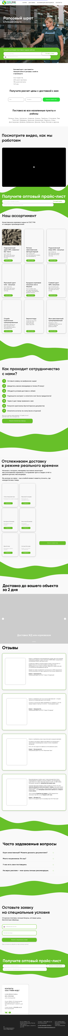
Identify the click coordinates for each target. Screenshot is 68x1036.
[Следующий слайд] (65, 619)
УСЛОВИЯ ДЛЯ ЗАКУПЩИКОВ (45, 2)
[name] (27, 53)
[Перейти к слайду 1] (32, 641)
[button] (8, 260)
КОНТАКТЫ (59, 2)
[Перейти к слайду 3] (35, 641)
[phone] (28, 204)
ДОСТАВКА (32, 2)
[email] (28, 201)
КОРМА (25, 2)
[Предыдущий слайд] (3, 619)
